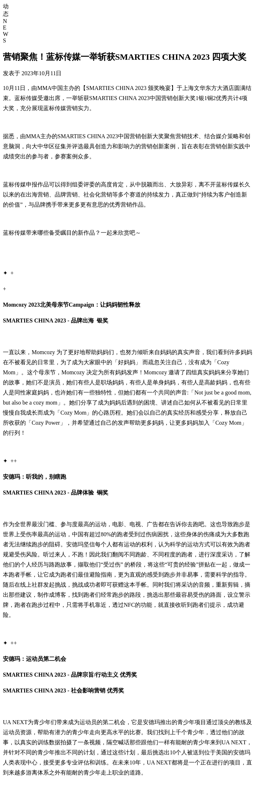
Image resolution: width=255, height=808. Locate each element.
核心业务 (230, 18)
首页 (196, 18)
